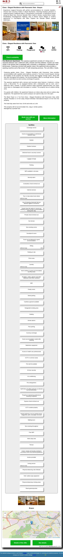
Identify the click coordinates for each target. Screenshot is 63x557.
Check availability (12, 57)
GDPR (34, 555)
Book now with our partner (28, 118)
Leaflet (49, 537)
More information (49, 118)
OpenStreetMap (56, 537)
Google (25, 553)
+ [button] (5, 513)
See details (42, 543)
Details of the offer (20, 543)
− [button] (5, 516)
